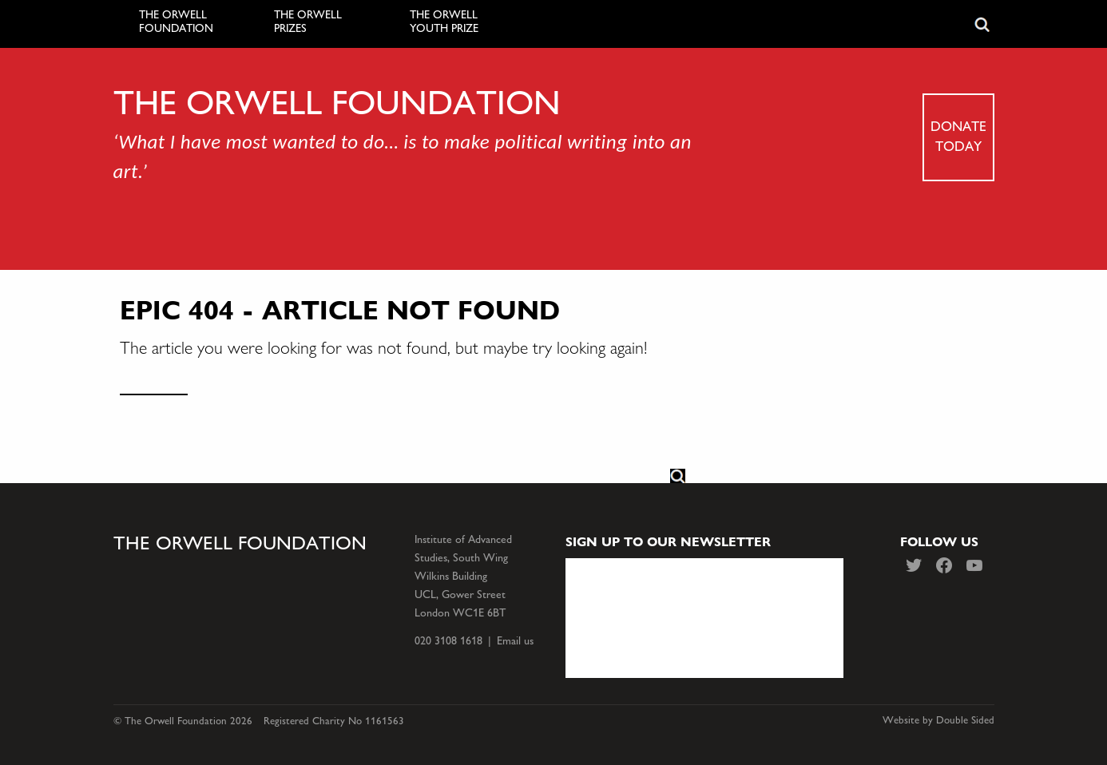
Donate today (958, 135)
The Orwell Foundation (176, 22)
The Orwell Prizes (308, 22)
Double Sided (965, 720)
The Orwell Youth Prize (444, 22)
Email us (515, 641)
